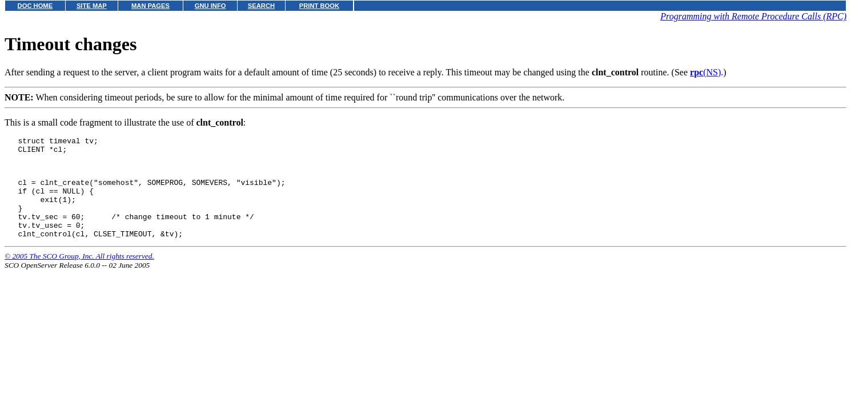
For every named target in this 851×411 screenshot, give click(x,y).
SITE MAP (92, 5)
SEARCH (261, 5)
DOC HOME (35, 5)
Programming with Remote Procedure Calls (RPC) (753, 16)
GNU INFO (210, 5)
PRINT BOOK (319, 5)
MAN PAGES (150, 5)
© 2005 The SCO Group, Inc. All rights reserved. (79, 275)
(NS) (705, 72)
